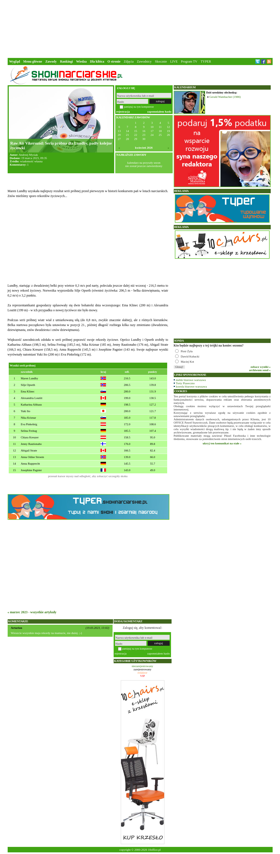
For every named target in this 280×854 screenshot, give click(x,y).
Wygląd (14, 61)
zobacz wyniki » (260, 366)
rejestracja (123, 111)
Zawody (51, 61)
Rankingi (66, 61)
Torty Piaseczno (185, 383)
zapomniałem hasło (159, 111)
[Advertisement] (140, 28)
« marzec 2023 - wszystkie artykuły (32, 612)
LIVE (174, 61)
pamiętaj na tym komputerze (139, 106)
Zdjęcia (129, 61)
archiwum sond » (260, 370)
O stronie (114, 61)
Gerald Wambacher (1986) (225, 96)
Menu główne (32, 61)
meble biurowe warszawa (191, 379)
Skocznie (161, 61)
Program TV (189, 61)
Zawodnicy (144, 61)
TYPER (206, 61)
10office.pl (154, 849)
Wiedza (81, 61)
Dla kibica (97, 61)
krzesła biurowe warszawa (191, 386)
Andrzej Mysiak (28, 154)
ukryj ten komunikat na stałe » (222, 443)
